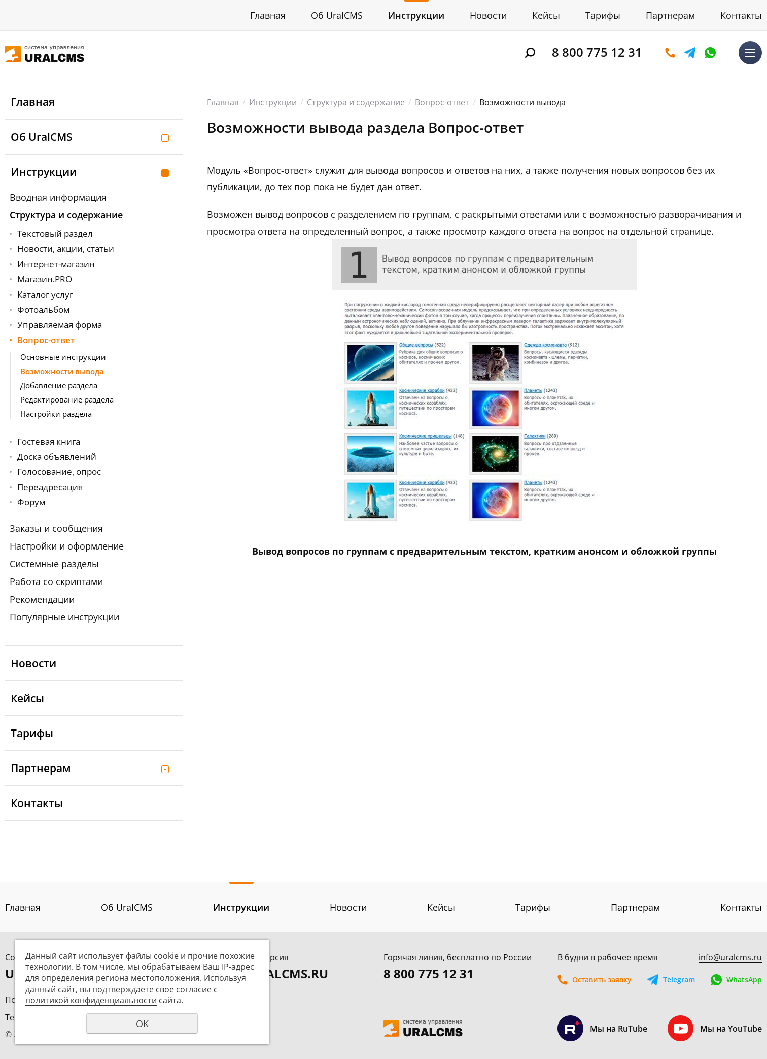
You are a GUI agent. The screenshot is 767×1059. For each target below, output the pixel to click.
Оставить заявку (670, 53)
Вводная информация (58, 197)
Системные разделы (54, 564)
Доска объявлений (56, 456)
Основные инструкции (63, 357)
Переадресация (50, 487)
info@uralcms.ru (730, 957)
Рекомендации (42, 599)
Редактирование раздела (67, 399)
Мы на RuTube (602, 1028)
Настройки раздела (56, 414)
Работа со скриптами (56, 581)
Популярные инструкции (64, 617)
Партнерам (670, 15)
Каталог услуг (45, 294)
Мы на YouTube (715, 1028)
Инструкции (416, 15)
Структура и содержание (66, 215)
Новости (488, 15)
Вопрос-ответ (46, 340)
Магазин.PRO (44, 279)
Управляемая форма (59, 325)
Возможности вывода (62, 371)
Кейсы (546, 15)
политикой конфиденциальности (91, 1000)
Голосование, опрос (59, 472)
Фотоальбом (43, 309)
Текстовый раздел (55, 233)
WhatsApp (710, 52)
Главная (268, 15)
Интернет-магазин (56, 264)
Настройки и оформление (67, 546)
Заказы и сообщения (56, 528)
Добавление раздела (58, 385)
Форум (31, 502)
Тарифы (602, 15)
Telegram (689, 52)
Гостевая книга (48, 441)
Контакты (741, 15)
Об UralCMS (337, 15)
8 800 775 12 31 (597, 52)
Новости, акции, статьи (65, 248)
